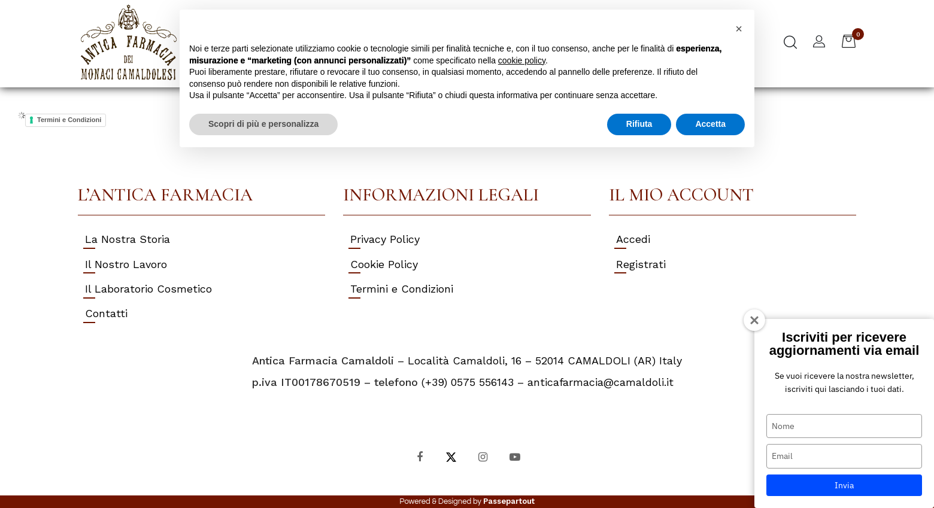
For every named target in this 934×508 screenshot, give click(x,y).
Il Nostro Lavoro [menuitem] (126, 264)
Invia (844, 485)
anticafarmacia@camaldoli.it (600, 382)
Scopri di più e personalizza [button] (263, 124)
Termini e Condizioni (69, 119)
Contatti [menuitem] (106, 313)
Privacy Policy (385, 239)
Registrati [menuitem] (641, 264)
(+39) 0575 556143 (467, 382)
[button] (738, 28)
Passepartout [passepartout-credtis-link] (509, 501)
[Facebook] (419, 456)
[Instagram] (482, 456)
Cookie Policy (384, 264)
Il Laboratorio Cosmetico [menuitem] (148, 288)
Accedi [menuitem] (633, 239)
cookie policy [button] (521, 60)
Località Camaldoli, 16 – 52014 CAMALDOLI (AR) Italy (545, 360)
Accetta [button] (710, 124)
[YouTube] (514, 456)
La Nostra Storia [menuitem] (127, 239)
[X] (451, 456)
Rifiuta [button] (639, 124)
